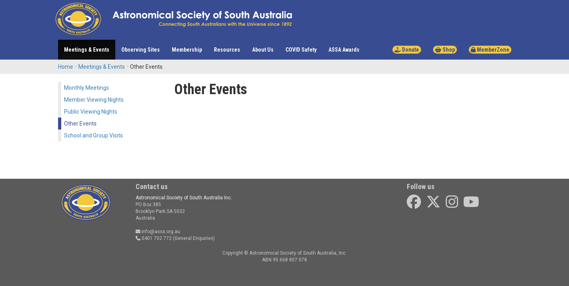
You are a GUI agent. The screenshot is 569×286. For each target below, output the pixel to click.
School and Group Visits (93, 135)
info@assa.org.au (158, 231)
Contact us (152, 186)
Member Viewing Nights (94, 100)
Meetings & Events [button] (86, 49)
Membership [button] (187, 49)
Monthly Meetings (86, 88)
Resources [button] (227, 49)
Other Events (80, 123)
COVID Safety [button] (301, 49)
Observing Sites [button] (140, 49)
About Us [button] (263, 49)
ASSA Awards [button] (343, 49)
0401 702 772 (154, 238)
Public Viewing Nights (90, 111)
